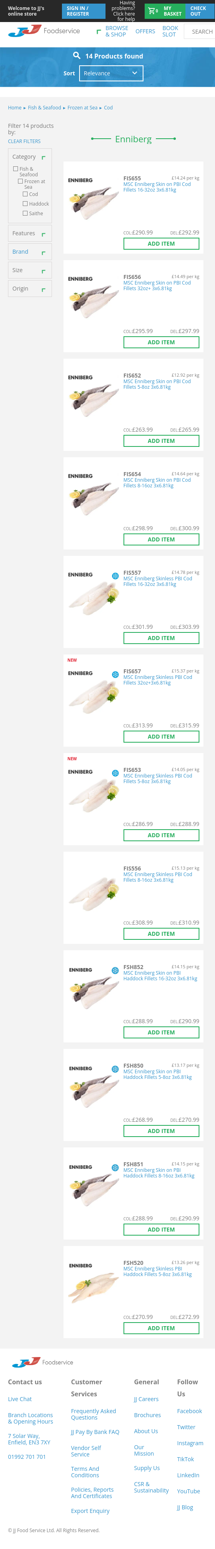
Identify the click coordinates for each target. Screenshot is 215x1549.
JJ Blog (185, 1507)
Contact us (25, 1381)
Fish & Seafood (42, 107)
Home (15, 107)
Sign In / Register (78, 11)
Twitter (186, 1427)
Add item (161, 243)
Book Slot (170, 31)
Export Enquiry (90, 1511)
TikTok (185, 1459)
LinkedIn (188, 1475)
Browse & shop (117, 31)
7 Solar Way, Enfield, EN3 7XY (29, 1439)
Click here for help (120, 11)
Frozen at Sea (80, 107)
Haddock (39, 204)
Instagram (190, 1443)
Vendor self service (86, 1451)
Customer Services (86, 1387)
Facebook (189, 1411)
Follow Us (187, 1387)
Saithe (36, 213)
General (146, 1381)
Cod (106, 107)
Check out (198, 11)
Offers (145, 31)
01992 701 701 (27, 1456)
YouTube (188, 1491)
